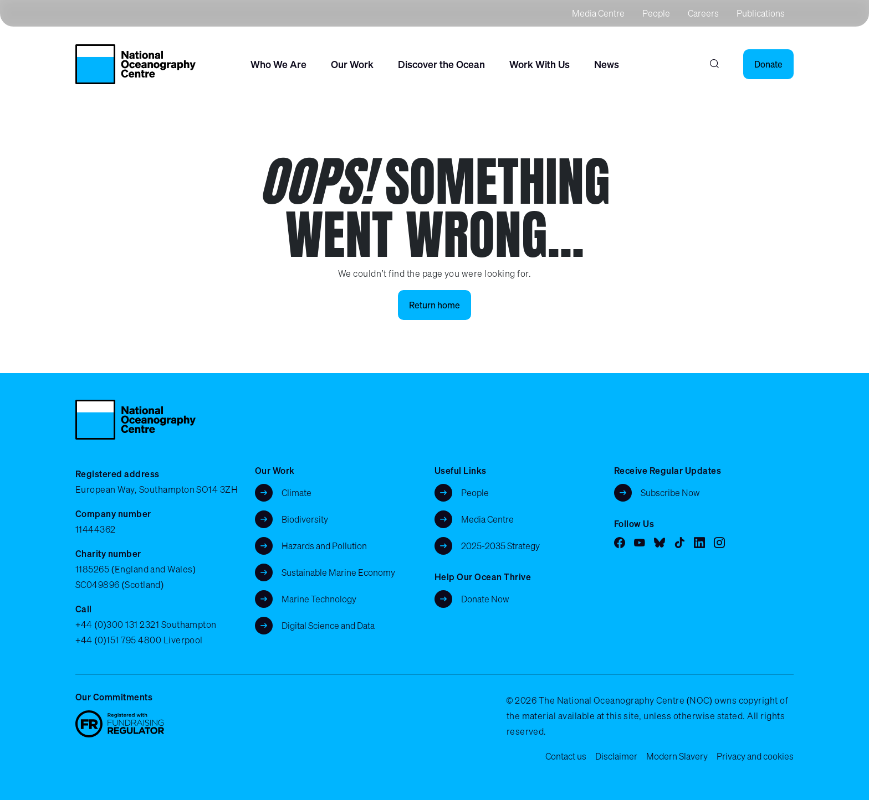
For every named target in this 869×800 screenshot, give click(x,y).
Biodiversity (305, 519)
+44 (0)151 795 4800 (118, 640)
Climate (296, 493)
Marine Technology (319, 599)
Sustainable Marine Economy (338, 572)
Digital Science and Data (328, 626)
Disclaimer (616, 756)
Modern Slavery (677, 756)
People (656, 13)
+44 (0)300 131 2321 (117, 624)
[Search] (714, 64)
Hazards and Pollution (324, 546)
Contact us (565, 756)
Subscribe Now (670, 493)
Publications (761, 13)
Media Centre (598, 13)
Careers (703, 13)
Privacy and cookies (755, 756)
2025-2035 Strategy (500, 546)
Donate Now (485, 599)
